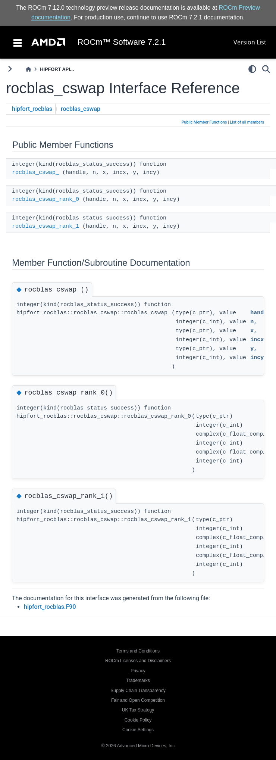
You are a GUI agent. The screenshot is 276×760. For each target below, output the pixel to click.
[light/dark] (252, 69)
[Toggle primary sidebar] (10, 68)
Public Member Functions (204, 122)
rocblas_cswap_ (35, 172)
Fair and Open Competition (138, 700)
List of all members (247, 122)
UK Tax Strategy (138, 710)
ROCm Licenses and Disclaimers (138, 660)
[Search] (266, 69)
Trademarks (138, 680)
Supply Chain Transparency (137, 690)
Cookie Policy (138, 720)
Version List (249, 42)
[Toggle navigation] (17, 42)
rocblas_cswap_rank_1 (45, 226)
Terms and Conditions (138, 651)
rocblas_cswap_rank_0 (45, 199)
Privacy (138, 670)
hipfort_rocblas (32, 108)
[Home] (28, 69)
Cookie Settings (138, 729)
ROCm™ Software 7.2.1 (121, 42)
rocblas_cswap (80, 108)
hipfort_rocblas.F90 (50, 606)
